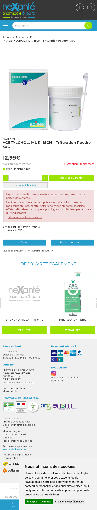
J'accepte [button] (31, 501)
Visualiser (72, 330)
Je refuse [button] (46, 501)
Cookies (7, 437)
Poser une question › (73, 242)
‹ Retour (24, 242)
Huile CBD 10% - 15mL (72, 319)
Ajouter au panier (72, 177)
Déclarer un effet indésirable (25, 217)
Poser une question (14, 388)
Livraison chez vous (13, 458)
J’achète (24, 330)
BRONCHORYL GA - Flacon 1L (24, 319)
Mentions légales (12, 431)
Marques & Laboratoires (64, 377)
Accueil (7, 37)
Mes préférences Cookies (17, 440)
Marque (20, 37)
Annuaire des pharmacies (17, 446)
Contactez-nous (12, 418)
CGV (5, 428)
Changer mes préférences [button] (69, 501)
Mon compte (10, 391)
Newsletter (57, 380)
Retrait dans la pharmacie (17, 454)
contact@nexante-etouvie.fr (19, 382)
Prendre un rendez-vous (16, 421)
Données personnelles (15, 434)
